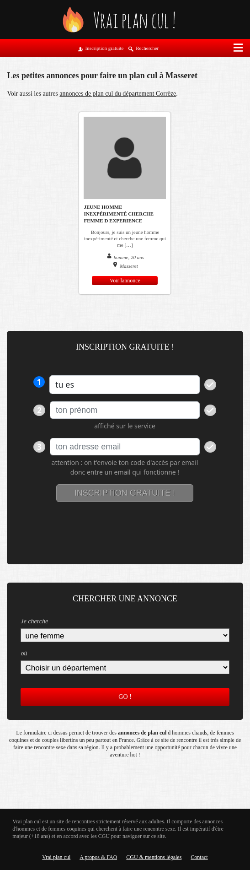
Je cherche (34, 621)
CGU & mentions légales (153, 857)
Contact (199, 857)
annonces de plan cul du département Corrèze (117, 93)
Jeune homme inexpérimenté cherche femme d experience (119, 213)
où (24, 653)
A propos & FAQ (98, 857)
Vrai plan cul (56, 857)
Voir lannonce (125, 280)
